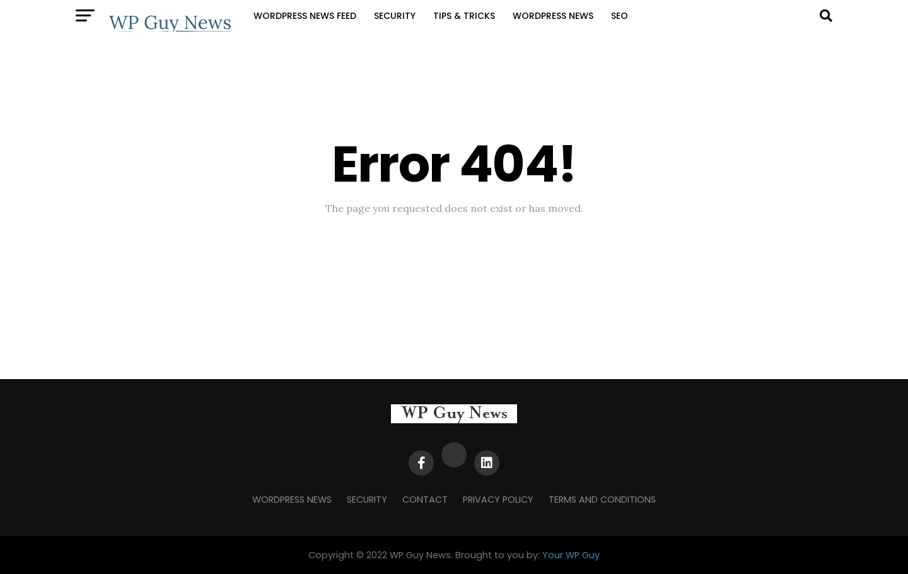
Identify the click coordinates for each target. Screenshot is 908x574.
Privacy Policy (498, 499)
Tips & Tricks (464, 15)
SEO (619, 15)
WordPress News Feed (304, 15)
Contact (425, 499)
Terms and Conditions (602, 499)
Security (395, 15)
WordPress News (553, 15)
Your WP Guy (571, 555)
